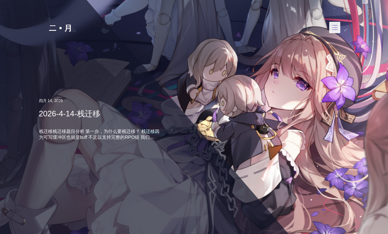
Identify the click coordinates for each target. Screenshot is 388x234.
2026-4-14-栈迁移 (69, 113)
